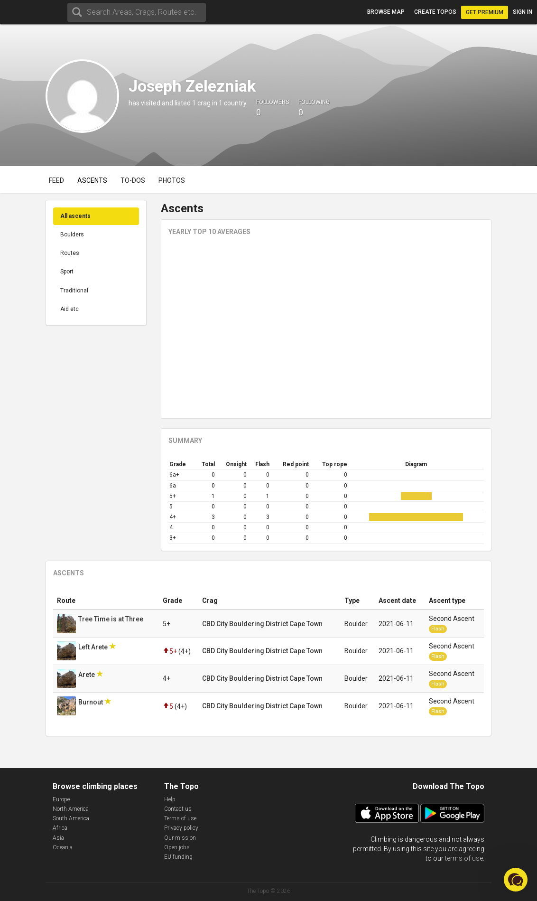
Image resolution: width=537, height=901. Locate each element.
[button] (516, 880)
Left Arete (93, 647)
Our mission (180, 838)
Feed (56, 180)
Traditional (74, 290)
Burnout (91, 702)
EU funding (178, 857)
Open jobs (177, 847)
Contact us (178, 809)
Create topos (435, 12)
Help (170, 799)
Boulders (72, 234)
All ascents (75, 216)
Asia (58, 838)
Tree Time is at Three (111, 619)
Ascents (92, 180)
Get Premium (484, 12)
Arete (87, 674)
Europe (61, 799)
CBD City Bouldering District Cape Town (262, 624)
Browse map (386, 12)
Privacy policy (181, 828)
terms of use (464, 858)
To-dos (132, 180)
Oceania (63, 847)
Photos (171, 180)
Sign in (522, 12)
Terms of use (180, 818)
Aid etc (69, 309)
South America (71, 818)
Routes (69, 253)
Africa (60, 828)
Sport (67, 271)
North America (71, 809)
